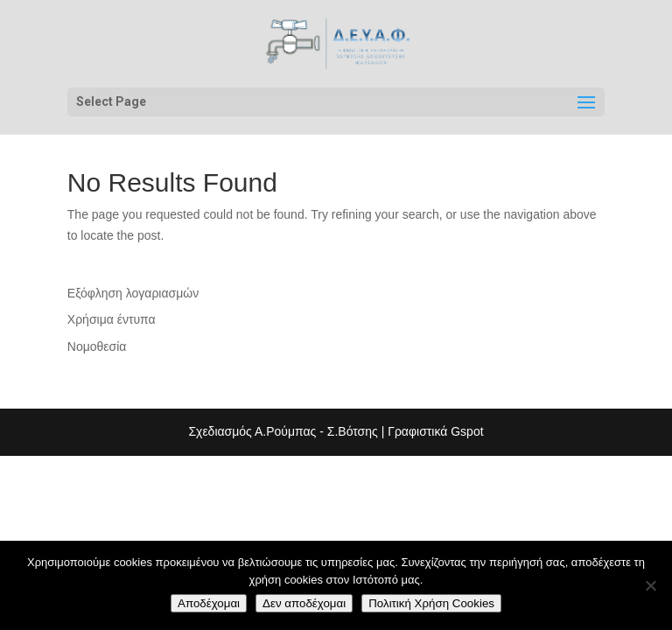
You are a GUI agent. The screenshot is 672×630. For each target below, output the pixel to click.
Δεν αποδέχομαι (304, 603)
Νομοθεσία (97, 347)
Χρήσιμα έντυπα (111, 319)
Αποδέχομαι (209, 603)
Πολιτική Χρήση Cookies (431, 603)
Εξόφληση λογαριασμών (133, 293)
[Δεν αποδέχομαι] (650, 585)
